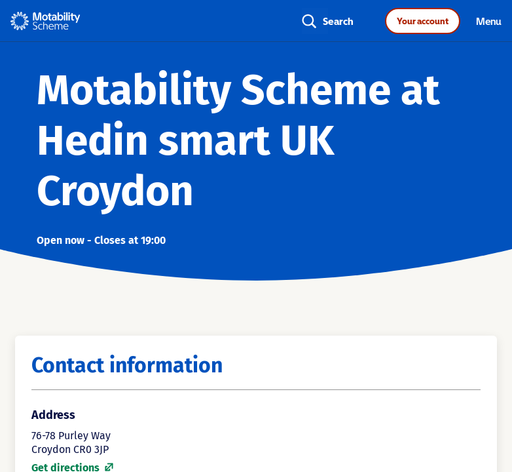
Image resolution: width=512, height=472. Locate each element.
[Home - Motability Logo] (45, 21)
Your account (422, 21)
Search (338, 21)
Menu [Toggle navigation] (489, 21)
